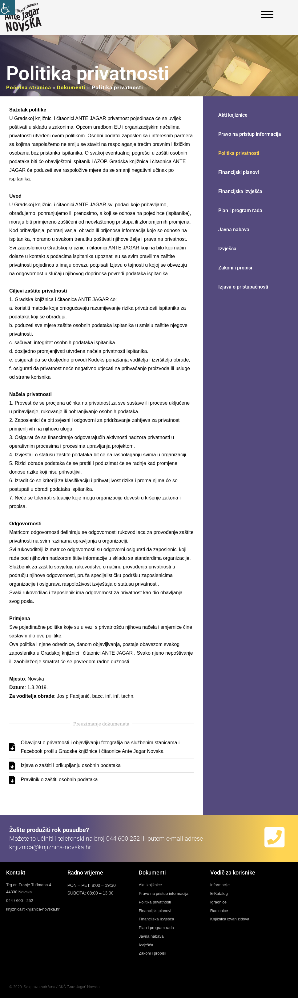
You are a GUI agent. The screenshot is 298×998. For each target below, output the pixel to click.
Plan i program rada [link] (240, 210)
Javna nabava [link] (233, 229)
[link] (7, 7)
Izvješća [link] (227, 249)
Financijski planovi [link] (238, 172)
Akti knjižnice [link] (233, 115)
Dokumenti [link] (71, 87)
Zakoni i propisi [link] (235, 268)
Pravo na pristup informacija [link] (249, 134)
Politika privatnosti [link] (238, 153)
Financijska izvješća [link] (240, 191)
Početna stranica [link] (28, 87)
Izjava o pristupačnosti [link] (243, 287)
